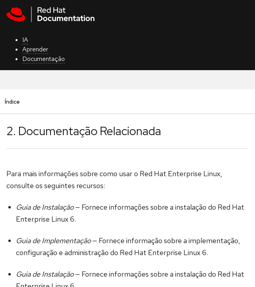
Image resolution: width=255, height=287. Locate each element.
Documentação (43, 59)
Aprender (35, 49)
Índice (12, 101)
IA (25, 39)
